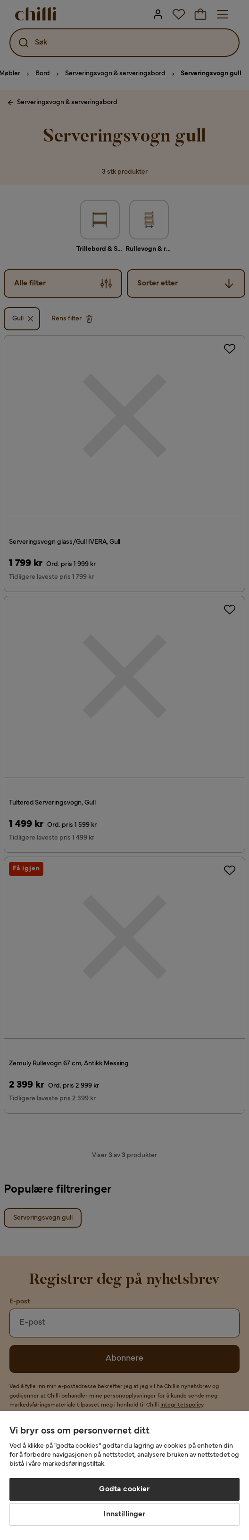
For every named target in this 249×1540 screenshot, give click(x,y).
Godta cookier (124, 1489)
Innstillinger (124, 1514)
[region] (124, 1475)
